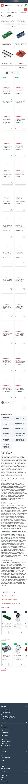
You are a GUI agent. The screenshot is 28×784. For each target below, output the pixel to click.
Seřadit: (3, 68)
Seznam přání (4, 782)
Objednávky (4, 779)
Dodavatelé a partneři (6, 741)
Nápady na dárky (5, 732)
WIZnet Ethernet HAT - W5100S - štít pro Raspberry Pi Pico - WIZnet (19, 280)
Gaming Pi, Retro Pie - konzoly (6, 446)
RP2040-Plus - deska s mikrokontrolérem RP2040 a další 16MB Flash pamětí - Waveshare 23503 (19, 388)
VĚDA (2, 760)
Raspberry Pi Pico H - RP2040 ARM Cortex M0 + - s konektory (20, 119)
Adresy (2, 777)
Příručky (3, 766)
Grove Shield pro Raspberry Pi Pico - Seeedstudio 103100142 (20, 227)
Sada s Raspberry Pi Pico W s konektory (19, 253)
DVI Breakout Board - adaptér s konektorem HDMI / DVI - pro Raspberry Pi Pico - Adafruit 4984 (7, 307)
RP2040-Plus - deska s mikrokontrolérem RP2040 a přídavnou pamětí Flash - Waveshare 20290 (19, 334)
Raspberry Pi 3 (6, 434)
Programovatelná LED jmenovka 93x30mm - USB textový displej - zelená (6, 625)
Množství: (21, 67)
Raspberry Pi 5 (6, 418)
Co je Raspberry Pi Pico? (8, 596)
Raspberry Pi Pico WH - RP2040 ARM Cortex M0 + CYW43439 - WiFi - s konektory (7, 146)
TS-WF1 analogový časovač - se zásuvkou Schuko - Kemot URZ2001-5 (17, 657)
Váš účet (4, 772)
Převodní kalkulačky (5, 768)
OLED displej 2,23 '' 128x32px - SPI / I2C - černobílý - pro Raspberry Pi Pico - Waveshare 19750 (20, 200)
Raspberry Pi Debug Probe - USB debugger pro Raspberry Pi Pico (19, 146)
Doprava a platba (5, 739)
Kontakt (3, 706)
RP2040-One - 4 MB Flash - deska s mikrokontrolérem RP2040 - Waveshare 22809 (19, 307)
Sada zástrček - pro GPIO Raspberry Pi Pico (7, 119)
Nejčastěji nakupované (6, 730)
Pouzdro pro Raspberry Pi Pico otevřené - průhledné (7, 334)
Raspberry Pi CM (6, 440)
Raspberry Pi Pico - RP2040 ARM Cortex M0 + (20, 90)
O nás (2, 755)
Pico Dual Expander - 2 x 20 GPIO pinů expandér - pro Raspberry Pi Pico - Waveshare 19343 (7, 227)
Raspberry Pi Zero (6, 429)
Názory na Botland (5, 757)
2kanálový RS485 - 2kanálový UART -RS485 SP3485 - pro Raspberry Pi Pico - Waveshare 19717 (20, 361)
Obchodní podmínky (5, 745)
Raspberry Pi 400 (19, 423)
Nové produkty (4, 727)
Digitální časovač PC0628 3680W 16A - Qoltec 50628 (18, 625)
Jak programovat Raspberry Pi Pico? (11, 603)
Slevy (2, 725)
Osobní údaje (4, 775)
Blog (2, 764)
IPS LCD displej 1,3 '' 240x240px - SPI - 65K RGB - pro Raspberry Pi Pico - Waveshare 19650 (7, 254)
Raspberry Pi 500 (6, 423)
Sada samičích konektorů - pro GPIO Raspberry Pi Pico (7, 200)
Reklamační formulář (6, 748)
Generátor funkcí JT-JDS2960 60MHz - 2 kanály (6, 657)
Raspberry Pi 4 (20, 418)
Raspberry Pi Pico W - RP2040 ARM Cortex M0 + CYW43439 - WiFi (7, 90)
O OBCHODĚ (4, 751)
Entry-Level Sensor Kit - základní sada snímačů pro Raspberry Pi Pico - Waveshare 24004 (20, 173)
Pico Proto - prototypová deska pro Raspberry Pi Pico (7, 280)
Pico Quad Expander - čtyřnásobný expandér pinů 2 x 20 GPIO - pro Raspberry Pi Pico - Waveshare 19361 (7, 361)
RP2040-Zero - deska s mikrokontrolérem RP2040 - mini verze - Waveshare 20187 (7, 173)
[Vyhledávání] (19, 9)
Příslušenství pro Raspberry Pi (19, 440)
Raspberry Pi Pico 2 (19, 429)
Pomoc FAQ (4, 743)
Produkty (4, 722)
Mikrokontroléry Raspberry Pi (20, 434)
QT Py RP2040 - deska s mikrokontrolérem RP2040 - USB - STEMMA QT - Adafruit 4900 (7, 388)
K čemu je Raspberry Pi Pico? (9, 599)
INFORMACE (4, 735)
